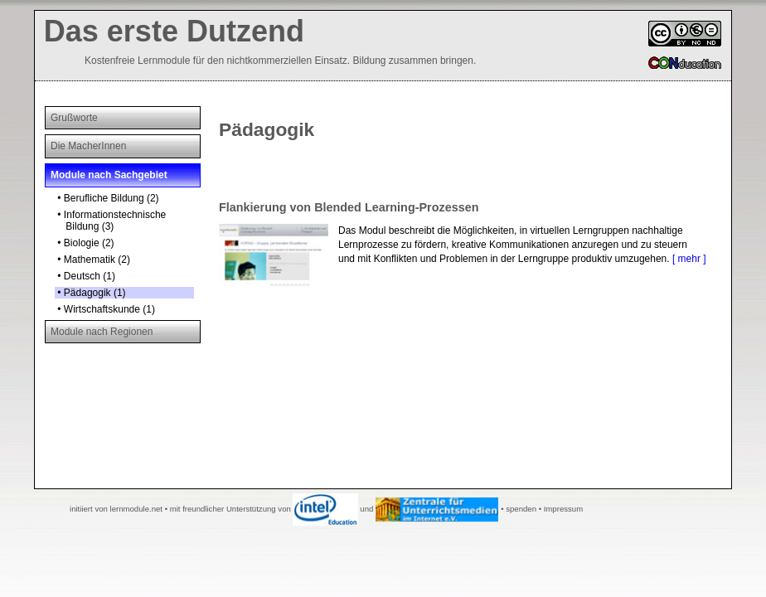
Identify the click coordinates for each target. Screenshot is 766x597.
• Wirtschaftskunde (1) (105, 309)
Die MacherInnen (88, 146)
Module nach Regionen (102, 331)
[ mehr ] (689, 259)
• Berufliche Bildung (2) (107, 198)
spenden (521, 508)
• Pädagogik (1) (90, 292)
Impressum (563, 508)
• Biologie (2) (84, 243)
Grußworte (74, 118)
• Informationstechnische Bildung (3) (110, 220)
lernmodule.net (136, 508)
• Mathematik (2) (92, 259)
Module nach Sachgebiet (109, 175)
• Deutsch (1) (85, 276)
